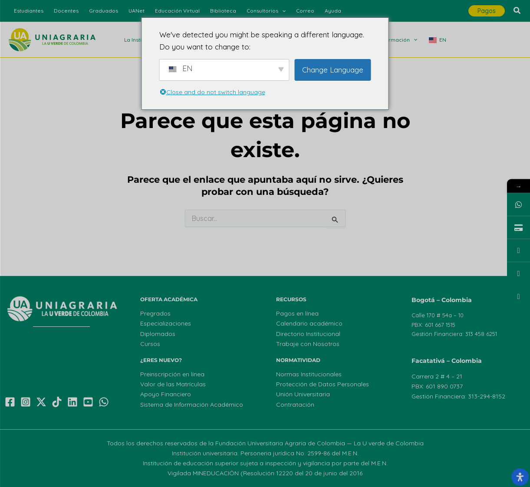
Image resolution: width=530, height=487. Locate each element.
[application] (282, 11)
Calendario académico (309, 323)
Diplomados (157, 334)
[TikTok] (57, 402)
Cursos (150, 344)
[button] (486, 10)
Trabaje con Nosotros (307, 344)
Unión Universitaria (303, 394)
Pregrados (155, 313)
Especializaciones (165, 323)
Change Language (332, 69)
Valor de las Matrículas (173, 384)
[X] (41, 402)
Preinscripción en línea (172, 374)
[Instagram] (25, 402)
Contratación (295, 404)
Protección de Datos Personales (322, 384)
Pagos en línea (297, 313)
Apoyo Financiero (165, 394)
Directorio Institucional (308, 334)
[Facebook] (10, 402)
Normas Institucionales (309, 374)
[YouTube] (88, 402)
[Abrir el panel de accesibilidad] (520, 477)
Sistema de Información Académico (191, 404)
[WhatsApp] (104, 402)
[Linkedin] (72, 402)
